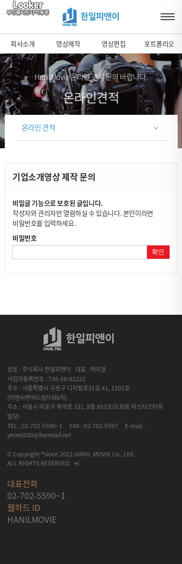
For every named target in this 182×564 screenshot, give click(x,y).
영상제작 (68, 43)
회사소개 (22, 43)
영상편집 (113, 43)
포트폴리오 (159, 43)
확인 (158, 252)
